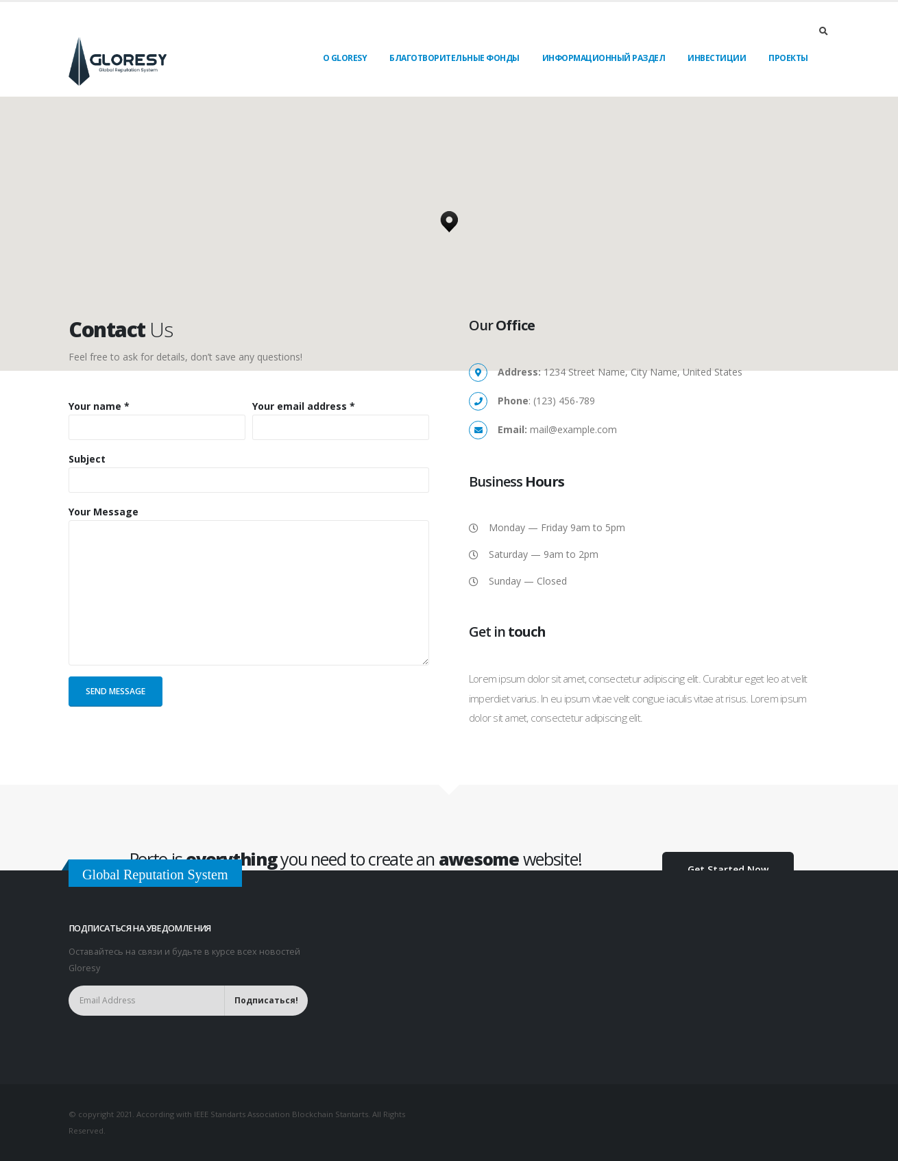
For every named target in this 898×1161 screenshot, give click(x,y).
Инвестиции (717, 58)
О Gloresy (345, 58)
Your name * (99, 406)
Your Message (103, 511)
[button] (449, 218)
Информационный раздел (604, 58)
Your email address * (303, 406)
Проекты (788, 58)
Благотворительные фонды (454, 58)
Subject (87, 458)
